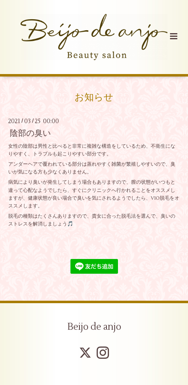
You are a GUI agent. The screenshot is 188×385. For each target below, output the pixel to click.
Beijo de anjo (94, 327)
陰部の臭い (30, 133)
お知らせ (94, 97)
